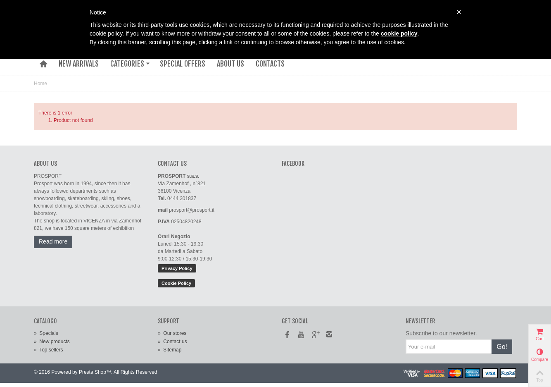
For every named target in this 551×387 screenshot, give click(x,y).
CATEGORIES (130, 63)
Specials (46, 333)
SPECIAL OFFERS (182, 63)
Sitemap (169, 350)
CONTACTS (270, 63)
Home (40, 83)
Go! (501, 346)
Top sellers (48, 350)
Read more (53, 241)
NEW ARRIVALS (79, 63)
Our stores (172, 333)
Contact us (172, 341)
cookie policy (399, 33)
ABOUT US (230, 63)
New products (52, 341)
